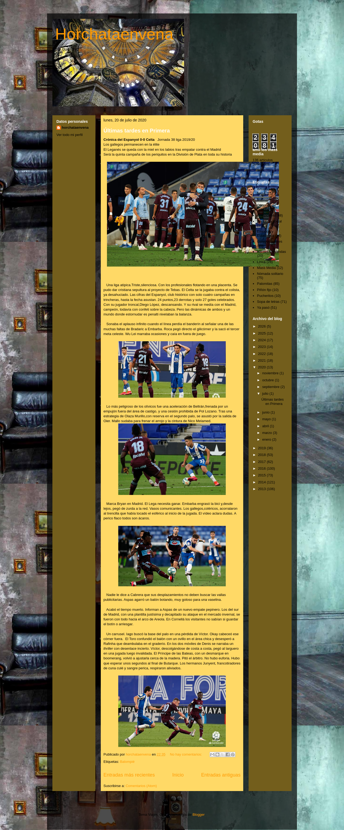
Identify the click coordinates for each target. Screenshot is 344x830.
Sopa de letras (268, 302)
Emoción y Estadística (265, 233)
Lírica (261, 262)
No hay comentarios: (186, 754)
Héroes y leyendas (271, 252)
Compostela (266, 215)
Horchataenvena (114, 34)
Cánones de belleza (266, 207)
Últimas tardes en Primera (136, 131)
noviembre (271, 373)
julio (266, 393)
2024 (262, 340)
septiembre (271, 387)
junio (266, 412)
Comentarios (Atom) (141, 786)
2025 (262, 333)
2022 (262, 354)
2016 (262, 468)
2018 (262, 455)
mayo (267, 419)
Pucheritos (265, 296)
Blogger (198, 815)
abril (266, 426)
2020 (262, 367)
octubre (268, 380)
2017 (262, 462)
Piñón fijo (264, 290)
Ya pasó (263, 308)
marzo (267, 433)
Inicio (178, 775)
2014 (262, 482)
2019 (262, 448)
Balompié (127, 762)
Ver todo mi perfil (69, 135)
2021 (262, 360)
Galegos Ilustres (269, 241)
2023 (262, 347)
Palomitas (264, 284)
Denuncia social (269, 221)
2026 (262, 326)
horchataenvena (75, 127)
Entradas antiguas (221, 775)
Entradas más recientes (129, 775)
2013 (262, 489)
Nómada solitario (270, 274)
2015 (262, 475)
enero (267, 439)
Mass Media (266, 268)
